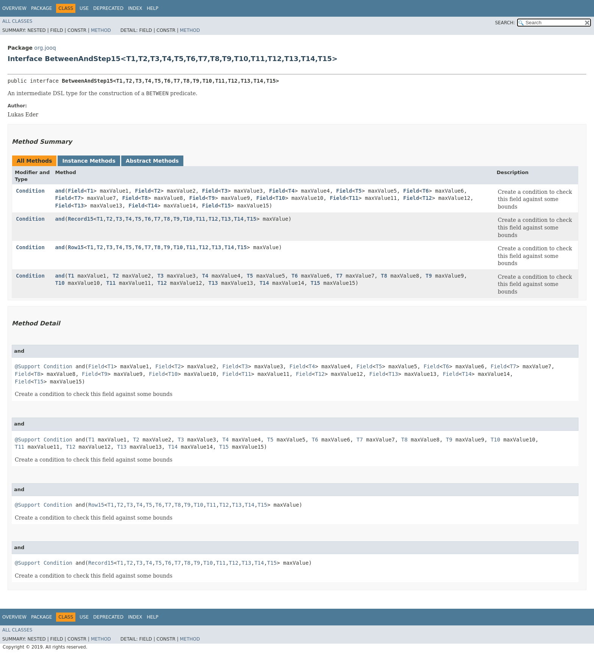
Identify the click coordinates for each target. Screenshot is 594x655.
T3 (224, 191)
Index (135, 8)
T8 (144, 198)
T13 (79, 206)
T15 (226, 206)
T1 (90, 191)
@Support (27, 366)
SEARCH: (505, 22)
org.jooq (45, 48)
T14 (152, 206)
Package (41, 8)
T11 (353, 198)
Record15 (80, 219)
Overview (14, 8)
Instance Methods (88, 161)
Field (76, 191)
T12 (427, 198)
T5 (358, 191)
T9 (211, 198)
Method (101, 30)
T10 (280, 198)
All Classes (17, 21)
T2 (157, 191)
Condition (30, 191)
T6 (425, 191)
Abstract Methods (152, 161)
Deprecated (108, 8)
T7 (77, 198)
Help (152, 8)
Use (84, 8)
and (59, 191)
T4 (291, 191)
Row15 (76, 247)
